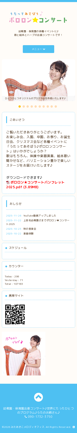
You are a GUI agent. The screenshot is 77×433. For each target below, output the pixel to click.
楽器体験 (28, 233)
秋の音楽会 (29, 229)
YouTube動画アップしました (39, 215)
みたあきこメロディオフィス (27, 427)
